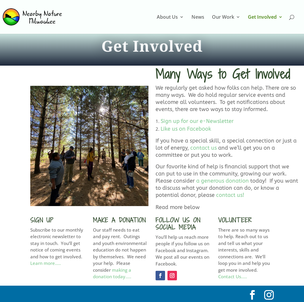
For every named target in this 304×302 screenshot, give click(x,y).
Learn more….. (45, 263)
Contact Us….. (232, 276)
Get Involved (262, 17)
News (197, 17)
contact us (203, 148)
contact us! (230, 195)
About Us (167, 17)
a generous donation (222, 181)
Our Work (223, 17)
